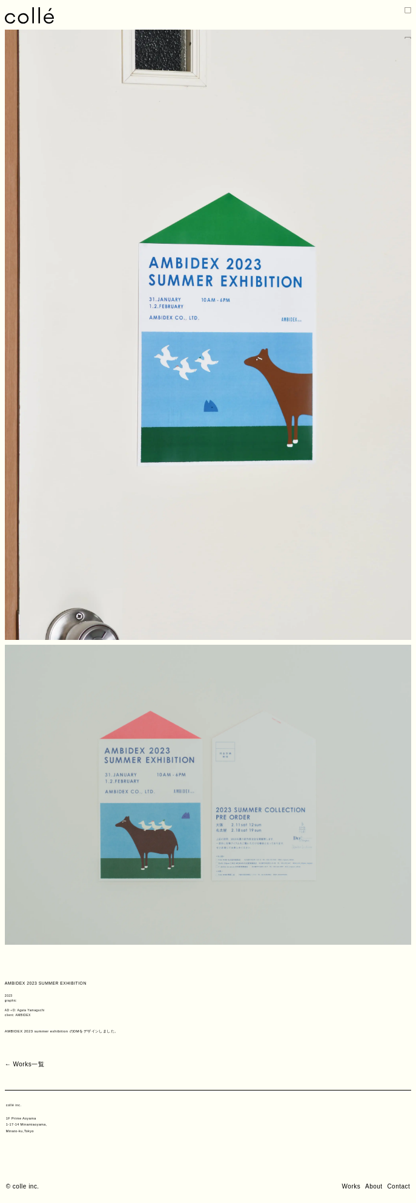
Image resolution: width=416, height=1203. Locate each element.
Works (351, 1186)
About (374, 1186)
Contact (398, 1186)
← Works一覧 (24, 1064)
